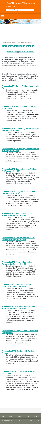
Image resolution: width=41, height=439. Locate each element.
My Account (10, 6)
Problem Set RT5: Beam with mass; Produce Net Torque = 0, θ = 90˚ (19, 170)
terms (35, 416)
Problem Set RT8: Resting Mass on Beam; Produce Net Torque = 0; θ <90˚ (18, 239)
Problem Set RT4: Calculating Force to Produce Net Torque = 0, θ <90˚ (20, 150)
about (27, 416)
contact (11, 416)
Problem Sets (12, 52)
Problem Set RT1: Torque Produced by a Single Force (20, 87)
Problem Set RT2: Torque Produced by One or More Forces (20, 107)
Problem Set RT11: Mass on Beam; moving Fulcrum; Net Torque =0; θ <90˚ (18, 307)
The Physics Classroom (8, 42)
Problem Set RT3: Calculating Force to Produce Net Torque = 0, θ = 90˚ (20, 129)
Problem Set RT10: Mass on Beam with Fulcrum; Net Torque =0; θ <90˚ (17, 285)
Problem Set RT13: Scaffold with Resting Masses (18, 352)
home (19, 416)
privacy (4, 416)
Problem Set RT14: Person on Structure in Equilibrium (18, 372)
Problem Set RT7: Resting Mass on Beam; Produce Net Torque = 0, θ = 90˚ (18, 214)
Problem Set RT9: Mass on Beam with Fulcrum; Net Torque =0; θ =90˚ (17, 263)
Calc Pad (17, 42)
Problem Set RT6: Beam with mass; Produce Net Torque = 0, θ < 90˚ (19, 192)
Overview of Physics (26, 52)
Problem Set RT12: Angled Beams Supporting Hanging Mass (20, 332)
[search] (20, 10)
